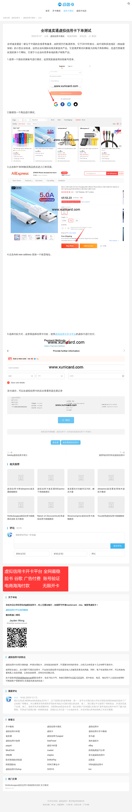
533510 (50, 769)
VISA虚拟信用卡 (96, 765)
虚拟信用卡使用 (13, 741)
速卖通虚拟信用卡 (71, 443)
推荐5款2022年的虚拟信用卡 (112, 455)
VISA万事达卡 (53, 765)
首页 (48, 11)
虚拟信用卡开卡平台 (65, 334)
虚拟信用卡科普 (13, 731)
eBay (91, 746)
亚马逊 (92, 736)
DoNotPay (51, 760)
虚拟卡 (50, 731)
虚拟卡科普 (52, 746)
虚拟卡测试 (68, 11)
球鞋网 (9, 755)
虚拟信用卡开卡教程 (98, 731)
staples (50, 755)
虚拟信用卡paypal (55, 736)
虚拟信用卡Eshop (13, 769)
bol (90, 769)
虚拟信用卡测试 (29, 18)
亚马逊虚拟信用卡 (97, 755)
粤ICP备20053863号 (76, 801)
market (50, 750)
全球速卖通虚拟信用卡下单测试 (66, 31)
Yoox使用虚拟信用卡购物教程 (111, 516)
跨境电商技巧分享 (97, 750)
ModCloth (10, 750)
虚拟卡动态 (81, 11)
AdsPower (51, 741)
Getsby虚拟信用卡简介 (17, 455)
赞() (92, 36)
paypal (9, 746)
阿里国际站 (11, 765)
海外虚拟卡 (94, 741)
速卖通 (55, 443)
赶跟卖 (92, 760)
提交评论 (118, 546)
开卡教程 (56, 11)
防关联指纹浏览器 (14, 760)
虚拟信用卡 (66, 4)
